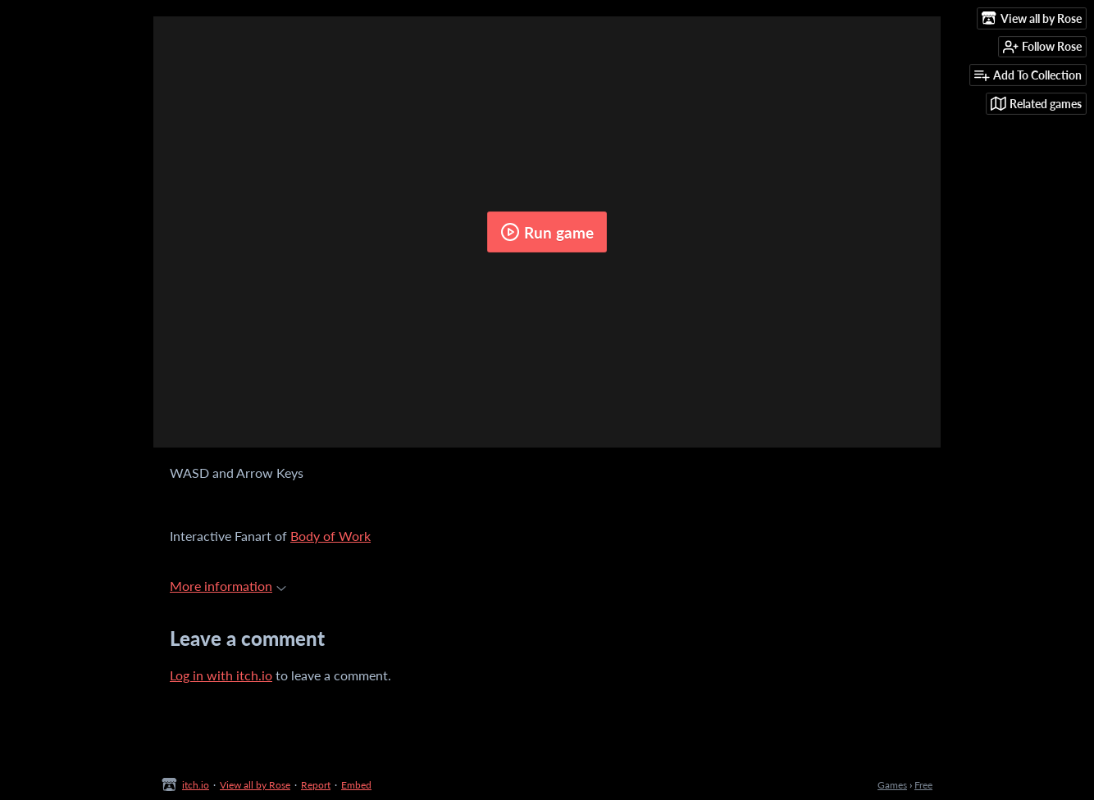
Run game (547, 232)
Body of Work (330, 535)
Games (892, 785)
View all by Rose (255, 785)
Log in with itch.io (221, 675)
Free (923, 785)
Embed (356, 785)
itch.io (195, 785)
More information (228, 585)
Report (315, 785)
